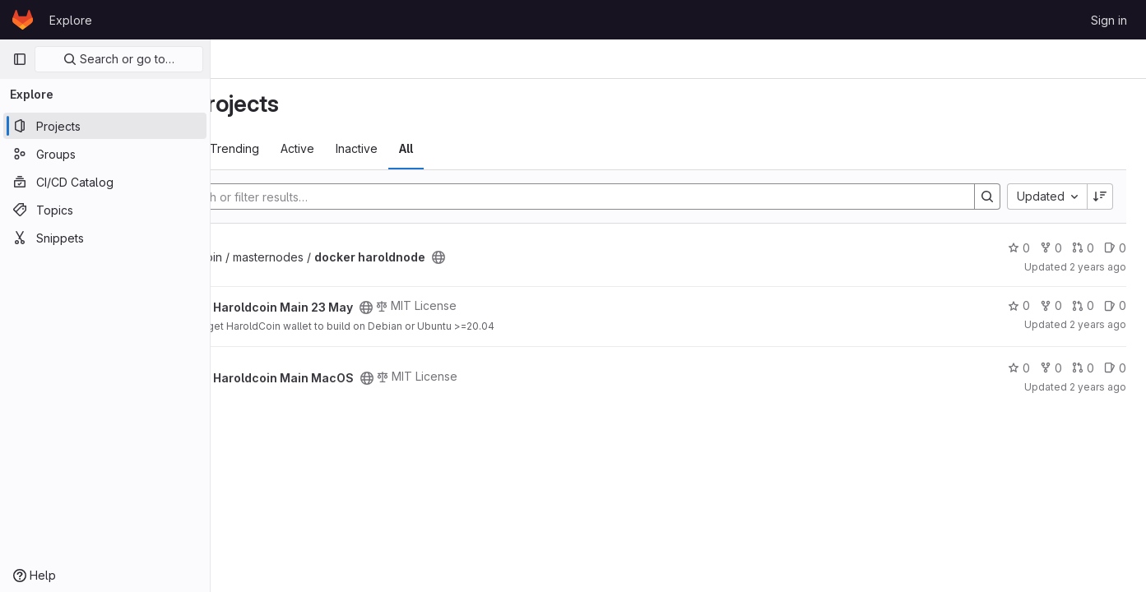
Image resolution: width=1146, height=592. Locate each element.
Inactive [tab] (478, 148)
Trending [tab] (355, 148)
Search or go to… (118, 59)
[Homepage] (22, 20)
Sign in (1109, 20)
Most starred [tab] (275, 148)
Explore (70, 20)
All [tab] (527, 148)
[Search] (624, 196)
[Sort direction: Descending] (1100, 196)
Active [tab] (418, 148)
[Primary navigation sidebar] (20, 59)
